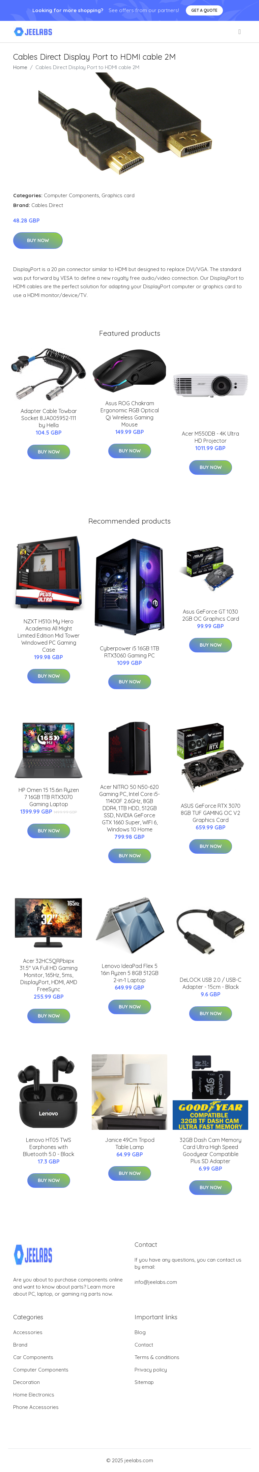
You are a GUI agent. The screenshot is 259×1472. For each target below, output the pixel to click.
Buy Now (38, 240)
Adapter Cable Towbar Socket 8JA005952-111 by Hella (49, 418)
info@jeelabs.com (156, 1282)
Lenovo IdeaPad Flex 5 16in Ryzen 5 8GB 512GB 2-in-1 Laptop (130, 973)
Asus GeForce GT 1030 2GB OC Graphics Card (210, 615)
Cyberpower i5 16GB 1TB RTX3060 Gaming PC (129, 652)
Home (20, 67)
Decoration (26, 1382)
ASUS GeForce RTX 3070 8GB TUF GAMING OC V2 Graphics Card (210, 812)
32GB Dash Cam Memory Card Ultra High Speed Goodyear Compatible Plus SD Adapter (210, 1151)
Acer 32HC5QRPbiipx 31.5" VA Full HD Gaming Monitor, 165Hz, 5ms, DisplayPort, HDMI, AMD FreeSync (49, 975)
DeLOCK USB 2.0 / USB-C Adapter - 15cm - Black (210, 983)
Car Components (33, 1357)
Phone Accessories (36, 1407)
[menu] (240, 31)
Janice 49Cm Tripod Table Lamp (129, 1143)
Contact (144, 1345)
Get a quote (204, 10)
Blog (140, 1332)
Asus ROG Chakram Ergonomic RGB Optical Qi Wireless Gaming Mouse (129, 414)
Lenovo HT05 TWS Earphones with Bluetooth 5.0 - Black (48, 1147)
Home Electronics (33, 1394)
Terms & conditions (157, 1357)
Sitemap (144, 1382)
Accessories (27, 1332)
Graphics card (118, 195)
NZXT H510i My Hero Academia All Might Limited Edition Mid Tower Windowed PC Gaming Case (49, 635)
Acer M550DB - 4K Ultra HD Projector (210, 437)
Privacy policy (151, 1369)
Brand (20, 1345)
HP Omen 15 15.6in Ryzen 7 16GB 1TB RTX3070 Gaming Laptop (49, 797)
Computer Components (71, 195)
